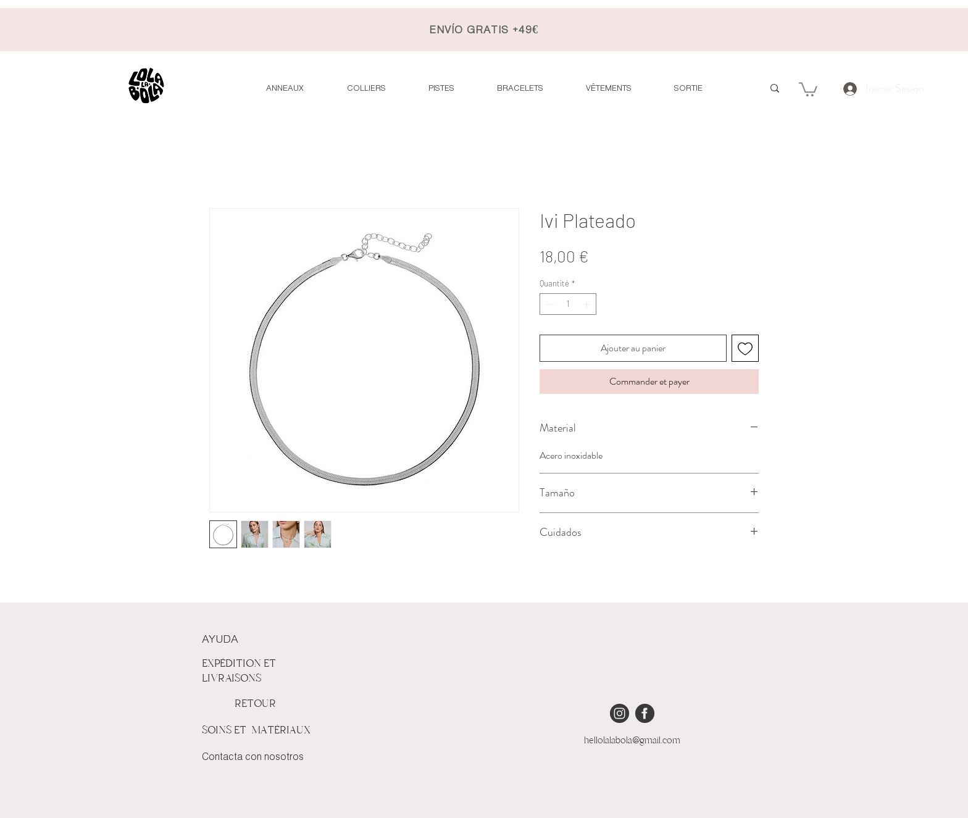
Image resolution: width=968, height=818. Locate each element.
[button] (808, 88)
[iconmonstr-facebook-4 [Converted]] (644, 713)
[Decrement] (548, 304)
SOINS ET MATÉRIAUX (256, 730)
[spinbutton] (568, 304)
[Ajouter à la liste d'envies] (745, 348)
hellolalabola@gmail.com (632, 740)
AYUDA (220, 640)
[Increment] (587, 304)
